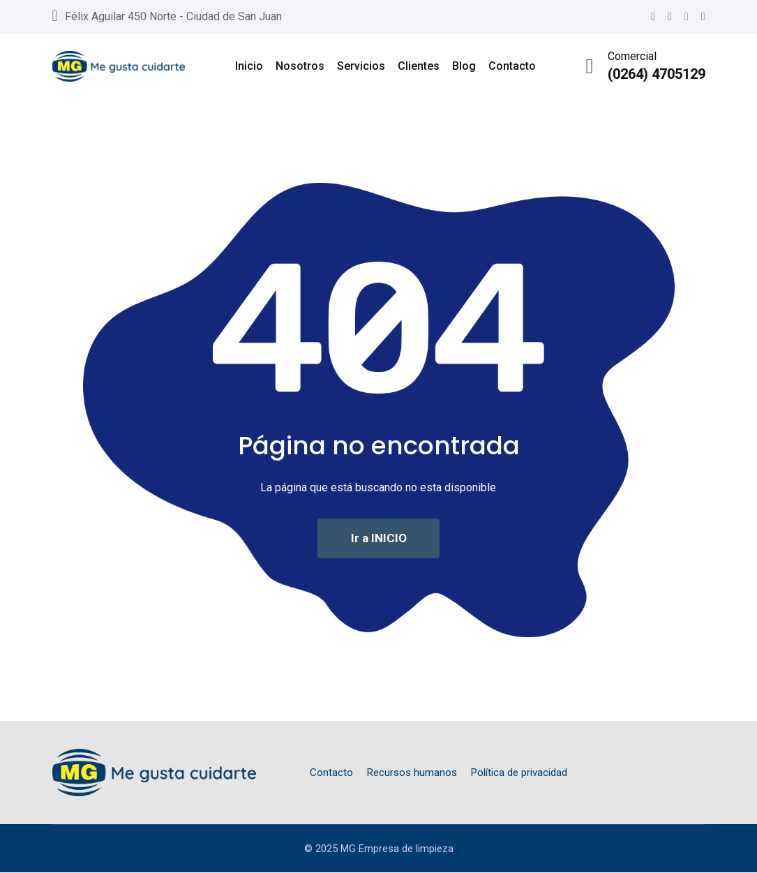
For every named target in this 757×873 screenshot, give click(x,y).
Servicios (361, 66)
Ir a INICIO (379, 539)
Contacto (512, 66)
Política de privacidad (519, 773)
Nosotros (300, 66)
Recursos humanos (412, 773)
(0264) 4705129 (656, 74)
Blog (464, 66)
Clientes (419, 66)
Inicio (249, 66)
